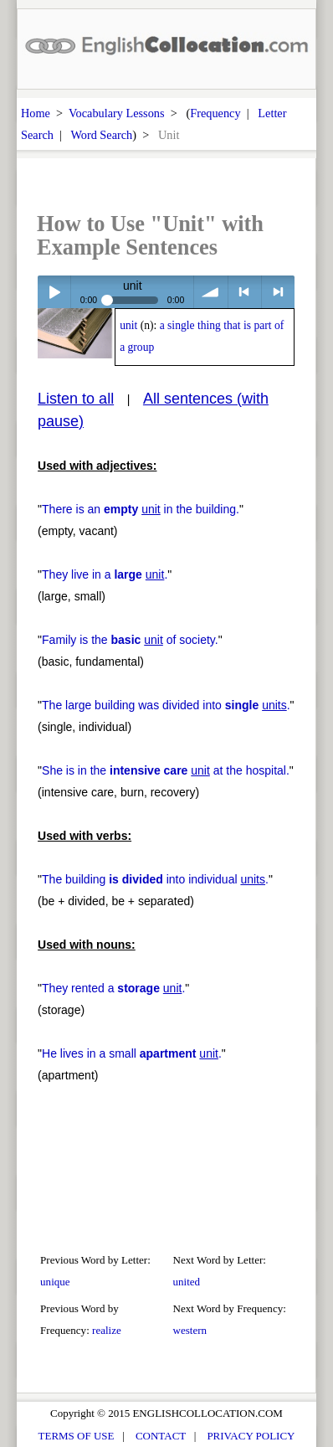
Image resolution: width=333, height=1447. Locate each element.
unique (55, 1281)
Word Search (101, 135)
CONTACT (161, 1435)
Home (35, 113)
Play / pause (54, 291)
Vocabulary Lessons (117, 113)
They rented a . (113, 988)
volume (210, 291)
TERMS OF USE (76, 1435)
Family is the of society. (130, 639)
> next (278, 291)
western (190, 1330)
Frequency (215, 113)
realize (106, 1330)
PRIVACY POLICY (251, 1435)
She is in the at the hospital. (165, 770)
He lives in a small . (132, 1053)
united (187, 1281)
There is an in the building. (140, 509)
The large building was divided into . (166, 705)
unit (128, 325)
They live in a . (104, 574)
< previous (244, 291)
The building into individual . (155, 879)
